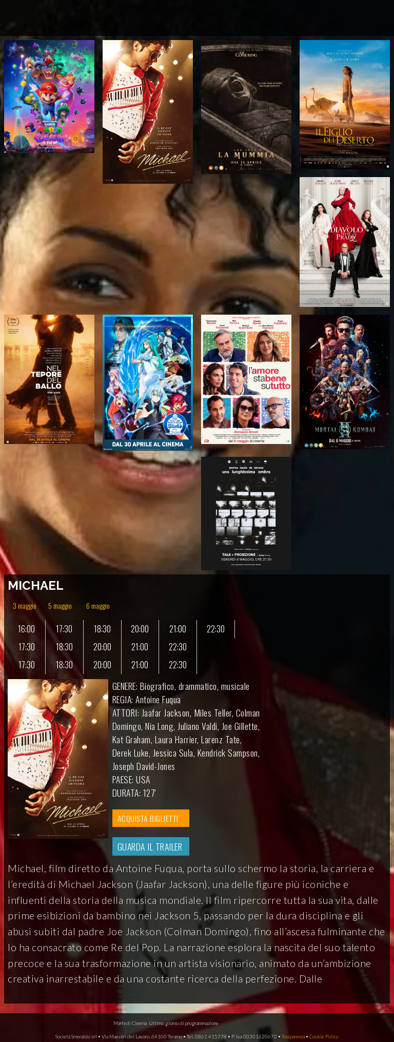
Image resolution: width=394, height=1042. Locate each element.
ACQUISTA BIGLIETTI (148, 818)
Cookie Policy (324, 1036)
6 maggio (98, 605)
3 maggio (24, 605)
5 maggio (60, 605)
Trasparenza (293, 1036)
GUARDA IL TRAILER (150, 846)
